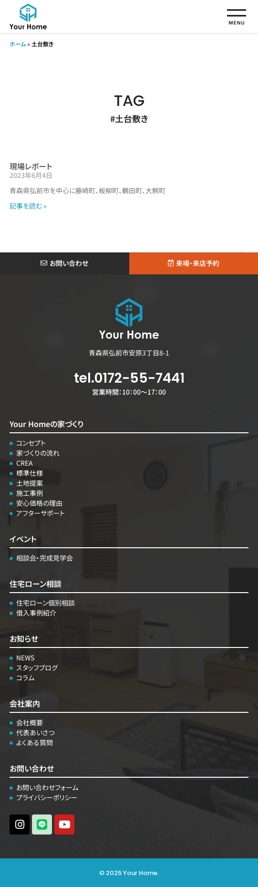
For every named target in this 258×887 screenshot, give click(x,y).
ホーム (18, 44)
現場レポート (31, 166)
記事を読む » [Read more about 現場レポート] (28, 205)
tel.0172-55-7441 (129, 378)
